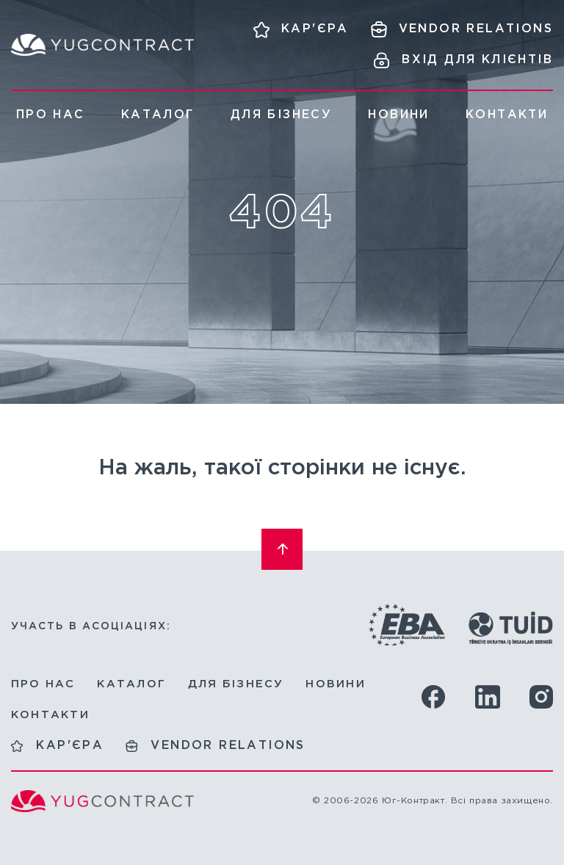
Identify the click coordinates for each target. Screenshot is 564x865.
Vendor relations (228, 745)
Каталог (158, 114)
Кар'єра (70, 745)
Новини (398, 114)
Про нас (50, 114)
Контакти (507, 114)
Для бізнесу (281, 114)
